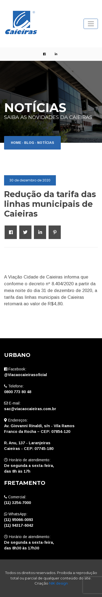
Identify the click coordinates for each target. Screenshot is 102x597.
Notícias (45, 143)
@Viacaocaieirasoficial (25, 375)
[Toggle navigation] (91, 24)
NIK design (58, 583)
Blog (29, 143)
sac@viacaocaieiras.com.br (30, 409)
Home (16, 143)
